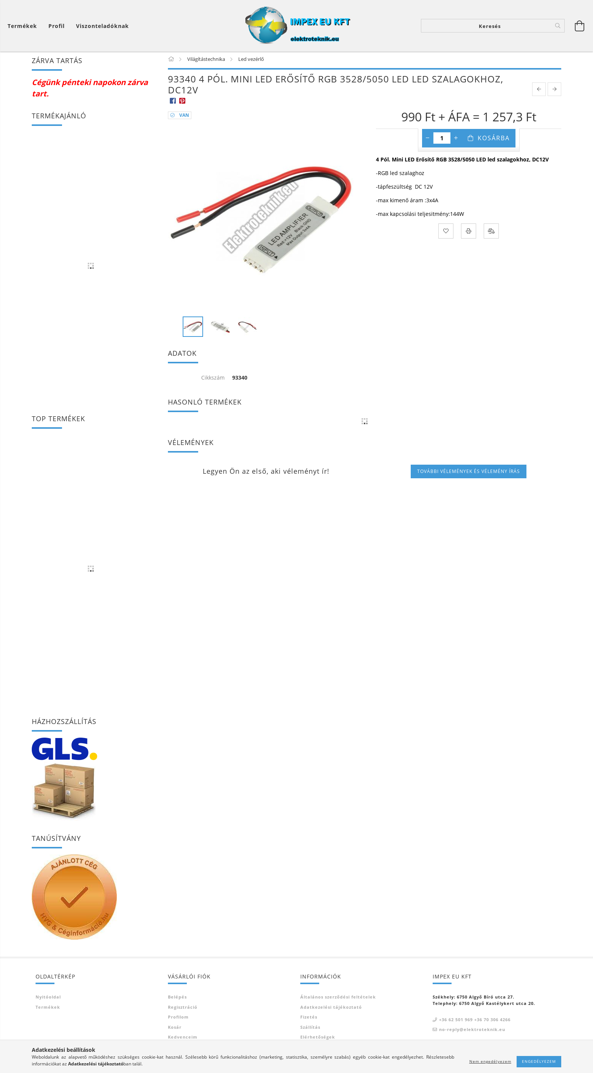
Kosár (175, 1029)
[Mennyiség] (441, 139)
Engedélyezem (539, 1061)
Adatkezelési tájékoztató (331, 1009)
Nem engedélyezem (490, 1061)
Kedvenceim (182, 1039)
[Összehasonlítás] (491, 232)
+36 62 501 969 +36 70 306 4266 (475, 1021)
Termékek (48, 1009)
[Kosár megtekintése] (24, 26)
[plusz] (456, 139)
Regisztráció (182, 1009)
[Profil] (56, 26)
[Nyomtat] (468, 232)
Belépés (177, 999)
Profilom (178, 1019)
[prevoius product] (539, 91)
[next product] (554, 91)
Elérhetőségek (317, 1039)
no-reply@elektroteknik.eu (472, 1031)
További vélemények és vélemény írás (468, 473)
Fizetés (308, 1019)
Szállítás (310, 1029)
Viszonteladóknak (102, 25)
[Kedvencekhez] (445, 232)
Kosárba (494, 139)
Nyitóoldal (48, 999)
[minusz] (427, 139)
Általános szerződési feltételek (338, 999)
